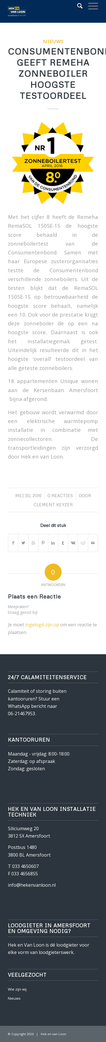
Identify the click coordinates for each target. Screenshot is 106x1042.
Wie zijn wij (17, 989)
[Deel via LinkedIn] (53, 543)
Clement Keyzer (53, 504)
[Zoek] (77, 5)
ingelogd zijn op (42, 625)
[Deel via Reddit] (83, 543)
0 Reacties (60, 495)
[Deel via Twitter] (23, 543)
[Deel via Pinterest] (43, 543)
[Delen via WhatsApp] (33, 543)
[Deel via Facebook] (13, 543)
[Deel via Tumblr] (63, 543)
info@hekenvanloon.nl (32, 885)
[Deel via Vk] (73, 543)
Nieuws (53, 41)
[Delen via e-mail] (93, 543)
